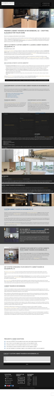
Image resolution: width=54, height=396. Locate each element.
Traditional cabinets (17, 282)
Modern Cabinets (40, 115)
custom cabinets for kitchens (32, 58)
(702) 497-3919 (46, 5)
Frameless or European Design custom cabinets (12, 104)
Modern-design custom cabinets (12, 98)
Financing (37, 3)
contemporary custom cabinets (36, 104)
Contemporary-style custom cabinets (13, 96)
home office (46, 191)
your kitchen (47, 139)
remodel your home (37, 233)
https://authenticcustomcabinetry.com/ (11, 313)
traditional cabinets (17, 217)
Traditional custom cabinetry (9, 127)
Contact (30, 5)
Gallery (22, 5)
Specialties (26, 3)
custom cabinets (8, 285)
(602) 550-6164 (46, 3)
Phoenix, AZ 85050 (8, 385)
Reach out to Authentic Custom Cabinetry (13, 228)
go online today (36, 263)
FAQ (26, 5)
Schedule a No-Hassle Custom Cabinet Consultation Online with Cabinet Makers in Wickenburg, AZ (27, 81)
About (31, 3)
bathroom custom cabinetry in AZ (17, 182)
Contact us (21, 385)
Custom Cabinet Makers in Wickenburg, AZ (18, 213)
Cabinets (20, 3)
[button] (27, 348)
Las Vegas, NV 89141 (9, 386)
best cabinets (34, 53)
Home (16, 3)
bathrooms (39, 58)
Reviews (21, 388)
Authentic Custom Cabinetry (27, 39)
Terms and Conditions (32, 394)
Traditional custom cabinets (12, 97)
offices (44, 58)
